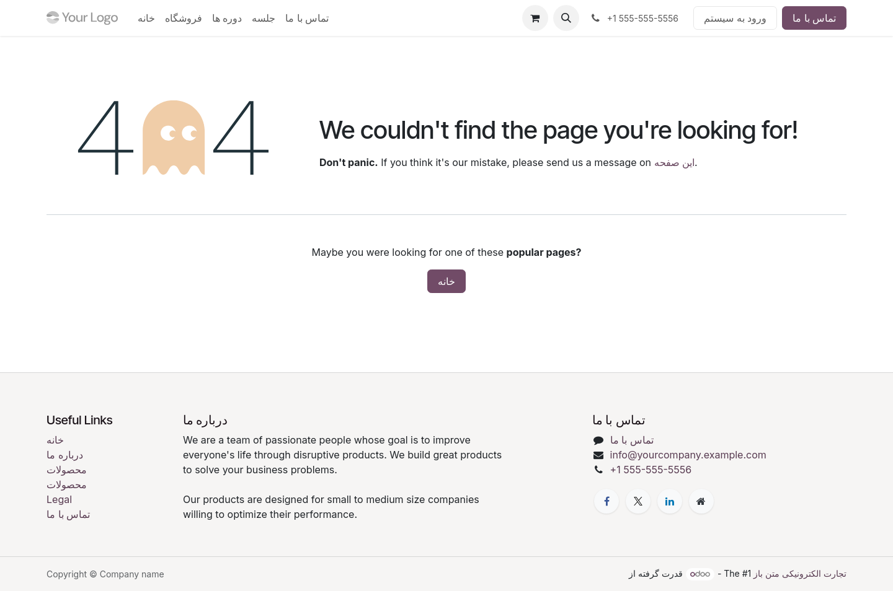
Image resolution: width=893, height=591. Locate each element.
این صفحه (674, 162)
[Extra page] (701, 501)
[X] (638, 501)
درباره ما (65, 455)
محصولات (67, 469)
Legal (59, 499)
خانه (446, 281)
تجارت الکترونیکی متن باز (799, 573)
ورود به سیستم (735, 18)
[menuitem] (146, 18)
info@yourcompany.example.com (688, 455)
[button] (566, 18)
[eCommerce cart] (535, 18)
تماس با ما (814, 18)
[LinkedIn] (669, 501)
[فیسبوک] (606, 501)
